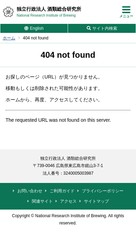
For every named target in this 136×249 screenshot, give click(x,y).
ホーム (9, 38)
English (36, 28)
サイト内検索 (104, 28)
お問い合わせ (29, 190)
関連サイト (42, 201)
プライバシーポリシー (103, 190)
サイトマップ (96, 201)
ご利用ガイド (62, 190)
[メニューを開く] (126, 11)
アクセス (68, 201)
